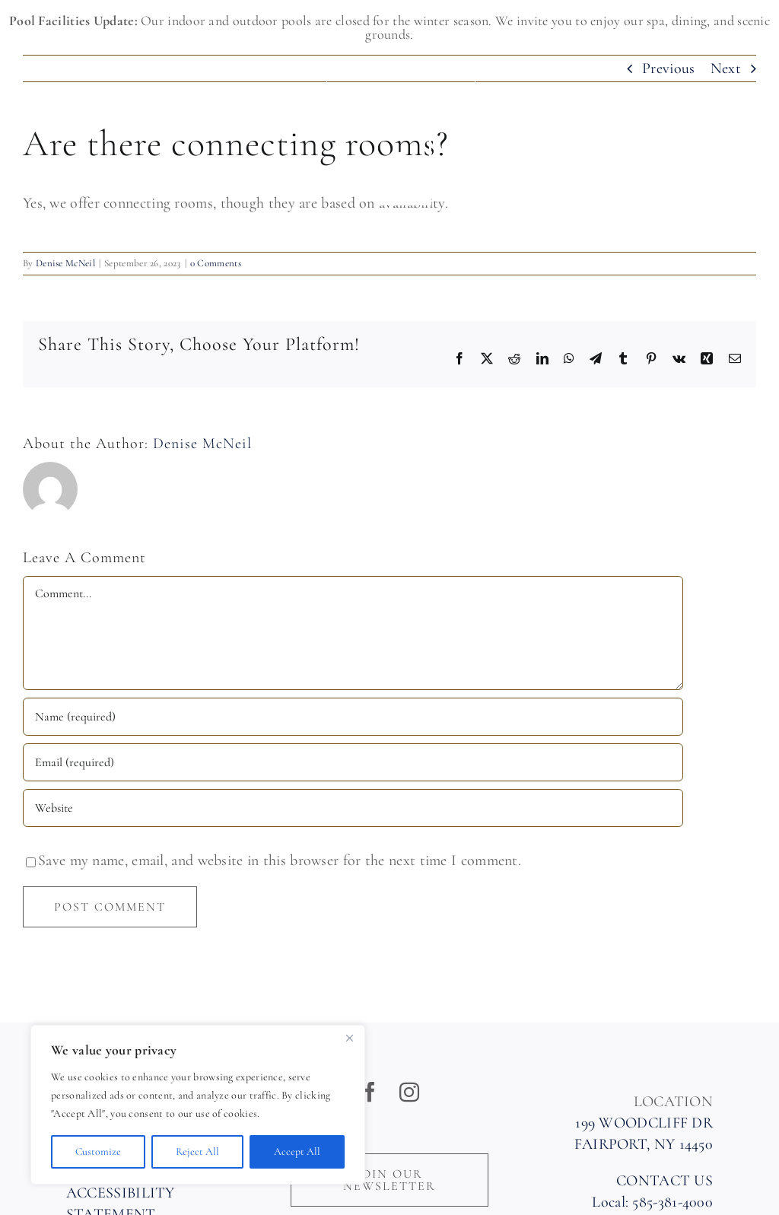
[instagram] (409, 1092)
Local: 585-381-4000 (652, 1202)
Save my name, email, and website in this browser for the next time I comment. (279, 860)
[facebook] (370, 1092)
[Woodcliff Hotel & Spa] (401, 140)
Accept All (297, 1151)
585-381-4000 (72, 92)
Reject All (197, 1151)
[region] (197, 1105)
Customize (98, 1151)
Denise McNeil (202, 443)
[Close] (349, 1038)
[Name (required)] (353, 717)
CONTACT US (664, 1181)
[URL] (353, 808)
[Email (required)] (353, 762)
